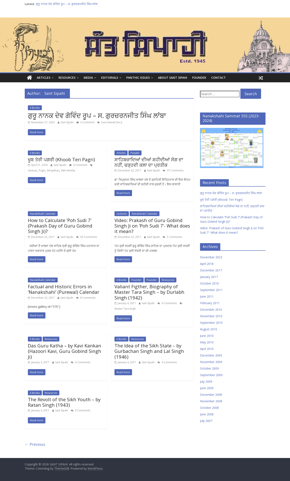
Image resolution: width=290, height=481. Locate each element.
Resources (67, 78)
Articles (43, 78)
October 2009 (209, 368)
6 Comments (167, 303)
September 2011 (211, 290)
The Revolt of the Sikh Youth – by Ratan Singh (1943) (64, 402)
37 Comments (173, 170)
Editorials (109, 78)
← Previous (35, 444)
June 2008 (207, 414)
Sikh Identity (68, 170)
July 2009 (206, 381)
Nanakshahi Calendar (43, 213)
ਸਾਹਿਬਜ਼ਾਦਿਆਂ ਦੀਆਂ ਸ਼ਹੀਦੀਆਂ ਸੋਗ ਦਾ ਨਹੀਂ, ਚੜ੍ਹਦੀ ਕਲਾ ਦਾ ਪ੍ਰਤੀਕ (148, 162)
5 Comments (172, 237)
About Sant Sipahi (172, 78)
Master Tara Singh (125, 308)
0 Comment (85, 122)
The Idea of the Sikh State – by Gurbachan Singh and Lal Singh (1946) (149, 351)
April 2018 (207, 264)
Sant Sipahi (67, 122)
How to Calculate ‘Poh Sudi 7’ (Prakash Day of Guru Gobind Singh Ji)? (60, 225)
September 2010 (211, 323)
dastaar (32, 170)
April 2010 (207, 349)
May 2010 (207, 342)
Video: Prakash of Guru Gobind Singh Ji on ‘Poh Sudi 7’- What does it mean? (152, 225)
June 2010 (207, 336)
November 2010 (211, 316)
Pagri (42, 170)
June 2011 (207, 296)
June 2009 (207, 388)
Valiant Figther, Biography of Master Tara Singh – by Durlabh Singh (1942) (149, 292)
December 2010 (211, 310)
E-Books (35, 108)
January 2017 (209, 277)
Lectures (122, 213)
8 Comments (85, 297)
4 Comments (80, 362)
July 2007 (206, 421)
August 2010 (208, 329)
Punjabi (135, 153)
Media (88, 78)
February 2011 (210, 303)
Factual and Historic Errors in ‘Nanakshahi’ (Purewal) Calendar (63, 289)
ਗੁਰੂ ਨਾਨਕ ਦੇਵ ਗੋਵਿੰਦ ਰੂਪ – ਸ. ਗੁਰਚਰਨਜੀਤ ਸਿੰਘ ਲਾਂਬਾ (67, 4)
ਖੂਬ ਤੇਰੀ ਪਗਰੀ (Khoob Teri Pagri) (61, 159)
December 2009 (211, 355)
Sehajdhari (53, 170)
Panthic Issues (138, 78)
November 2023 (211, 257)
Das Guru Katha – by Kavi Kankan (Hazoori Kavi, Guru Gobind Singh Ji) (64, 351)
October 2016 (209, 283)
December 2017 (211, 270)
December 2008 (211, 395)
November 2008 (211, 401)
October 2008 (209, 408)
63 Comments (86, 237)
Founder (199, 78)
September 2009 (211, 375)
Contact (218, 78)
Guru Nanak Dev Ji (111, 122)
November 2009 (211, 362)
